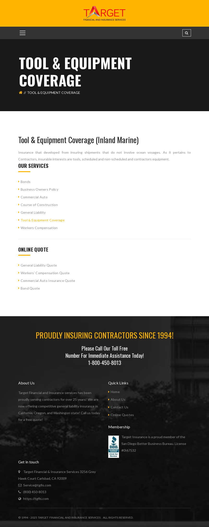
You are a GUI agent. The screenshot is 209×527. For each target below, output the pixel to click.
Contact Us (120, 407)
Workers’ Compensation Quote (45, 273)
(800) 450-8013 (34, 492)
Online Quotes (122, 415)
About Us (118, 399)
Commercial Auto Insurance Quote (48, 281)
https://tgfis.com (36, 499)
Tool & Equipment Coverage (43, 220)
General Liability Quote (39, 265)
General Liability (33, 212)
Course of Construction (39, 205)
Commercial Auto (34, 197)
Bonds (25, 182)
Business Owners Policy (39, 189)
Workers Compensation (39, 228)
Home (115, 392)
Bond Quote (30, 288)
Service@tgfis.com (37, 485)
